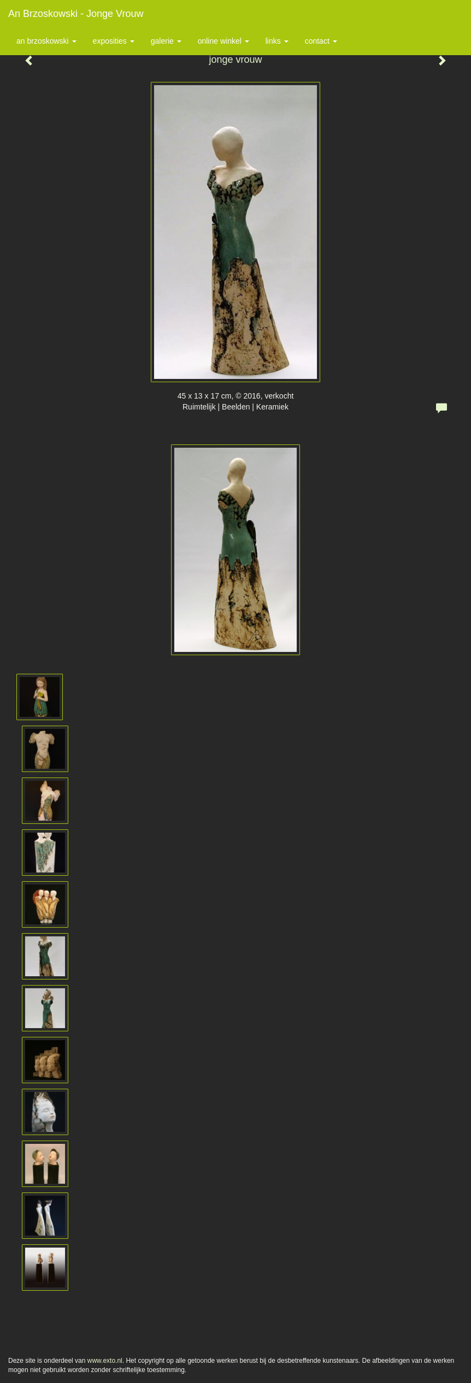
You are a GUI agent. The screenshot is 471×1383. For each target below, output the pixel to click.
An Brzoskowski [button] (46, 41)
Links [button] (277, 41)
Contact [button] (321, 41)
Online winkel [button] (223, 41)
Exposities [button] (113, 41)
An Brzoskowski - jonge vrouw (75, 13)
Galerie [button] (166, 41)
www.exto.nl (104, 1360)
